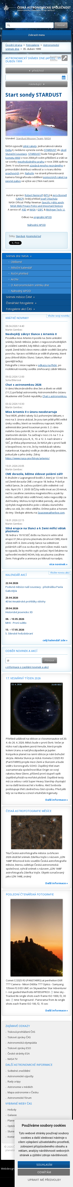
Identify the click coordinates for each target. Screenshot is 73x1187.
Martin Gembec (13, 329)
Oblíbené (16, 262)
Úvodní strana (13, 45)
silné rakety (30, 146)
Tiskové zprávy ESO (19, 1048)
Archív (14, 279)
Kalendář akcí (16, 575)
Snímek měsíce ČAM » (20, 297)
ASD (24, 209)
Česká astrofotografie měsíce (28, 811)
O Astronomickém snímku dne (30, 285)
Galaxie (12, 1115)
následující (35, 84)
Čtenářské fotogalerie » (21, 303)
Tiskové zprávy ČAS (19, 1037)
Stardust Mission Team (29, 138)
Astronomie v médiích (20, 1087)
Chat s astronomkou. (54, 396)
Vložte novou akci (59, 572)
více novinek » (58, 564)
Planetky (13, 1120)
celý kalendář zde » (55, 640)
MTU (46, 195)
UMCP (20, 198)
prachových (12, 173)
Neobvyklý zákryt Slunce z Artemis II (31, 334)
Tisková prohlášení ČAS (21, 1032)
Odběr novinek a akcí (21, 651)
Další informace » (56, 799)
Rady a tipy (14, 1081)
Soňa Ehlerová (13, 380)
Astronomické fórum (20, 1097)
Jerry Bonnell (60, 195)
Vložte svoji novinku (58, 315)
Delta (8, 150)
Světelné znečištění (19, 1071)
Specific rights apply (53, 202)
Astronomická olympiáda (22, 1042)
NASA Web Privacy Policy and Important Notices (36, 206)
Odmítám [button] (44, 1172)
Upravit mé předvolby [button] (44, 1180)
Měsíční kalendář (21, 267)
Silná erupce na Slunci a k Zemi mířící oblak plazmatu (35, 529)
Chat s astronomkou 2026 (23, 384)
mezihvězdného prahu (31, 161)
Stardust (20, 236)
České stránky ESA (19, 1053)
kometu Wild (12, 157)
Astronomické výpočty (20, 1076)
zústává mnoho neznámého (46, 165)
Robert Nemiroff (34, 195)
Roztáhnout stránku (56, 58)
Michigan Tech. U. (55, 209)
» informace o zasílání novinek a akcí (27, 667)
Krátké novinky (17, 318)
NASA (47, 138)
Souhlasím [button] (44, 1164)
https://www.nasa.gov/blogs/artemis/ (27, 458)
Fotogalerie (32, 45)
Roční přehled (19, 273)
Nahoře (29, 173)
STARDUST (50, 150)
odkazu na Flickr (47, 365)
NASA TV (13, 1059)
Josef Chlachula (49, 198)
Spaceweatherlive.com (51, 512)
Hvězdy (12, 1109)
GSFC (40, 209)
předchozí (38, 70)
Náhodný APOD (36, 225)
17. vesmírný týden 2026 (23, 678)
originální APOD (42, 217)
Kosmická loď (33, 236)
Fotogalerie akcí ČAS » (20, 309)
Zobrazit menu (36, 35)
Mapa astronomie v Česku (23, 1092)
